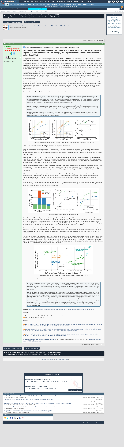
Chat (53, 1)
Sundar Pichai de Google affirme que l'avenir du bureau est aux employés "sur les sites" (29, 400)
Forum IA (55, 6)
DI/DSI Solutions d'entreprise (18, 4)
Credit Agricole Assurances (39, 381)
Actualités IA (48, 6)
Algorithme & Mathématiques (36, 15)
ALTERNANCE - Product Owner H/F (37, 379)
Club (89, 1)
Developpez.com (91, 422)
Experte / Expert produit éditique (37, 386)
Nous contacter (82, 422)
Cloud (29, 4)
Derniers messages (6, 11)
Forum (7, 15)
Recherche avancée (118, 11)
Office (79, 4)
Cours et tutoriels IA (65, 6)
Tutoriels (34, 1)
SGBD (74, 4)
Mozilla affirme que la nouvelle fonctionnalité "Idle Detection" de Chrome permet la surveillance (31, 396)
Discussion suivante (61, 359)
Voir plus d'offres (75, 390)
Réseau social (22, 11)
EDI (59, 4)
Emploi (69, 1)
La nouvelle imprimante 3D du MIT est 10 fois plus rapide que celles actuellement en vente (30, 407)
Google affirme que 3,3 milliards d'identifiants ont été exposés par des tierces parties (28, 411)
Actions (14, 11)
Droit (83, 1)
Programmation (66, 4)
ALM (37, 4)
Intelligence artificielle (53, 15)
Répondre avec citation (88, 344)
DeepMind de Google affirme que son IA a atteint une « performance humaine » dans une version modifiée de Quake (37, 403)
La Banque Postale (36, 388)
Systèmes (91, 4)
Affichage (99, 40)
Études (76, 1)
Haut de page (99, 422)
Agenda (36, 11)
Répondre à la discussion (12, 22)
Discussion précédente (47, 359)
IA (33, 4)
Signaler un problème (31, 22)
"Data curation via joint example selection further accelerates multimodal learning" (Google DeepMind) (61, 309)
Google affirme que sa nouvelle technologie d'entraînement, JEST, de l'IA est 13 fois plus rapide (43, 26)
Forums (26, 1)
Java (48, 4)
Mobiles (85, 4)
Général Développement (19, 15)
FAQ (41, 1)
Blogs (47, 1)
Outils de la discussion (89, 40)
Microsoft (42, 4)
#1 (102, 43)
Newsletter (60, 1)
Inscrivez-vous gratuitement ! (37, 8)
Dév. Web (54, 4)
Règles (45, 11)
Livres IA (74, 6)
